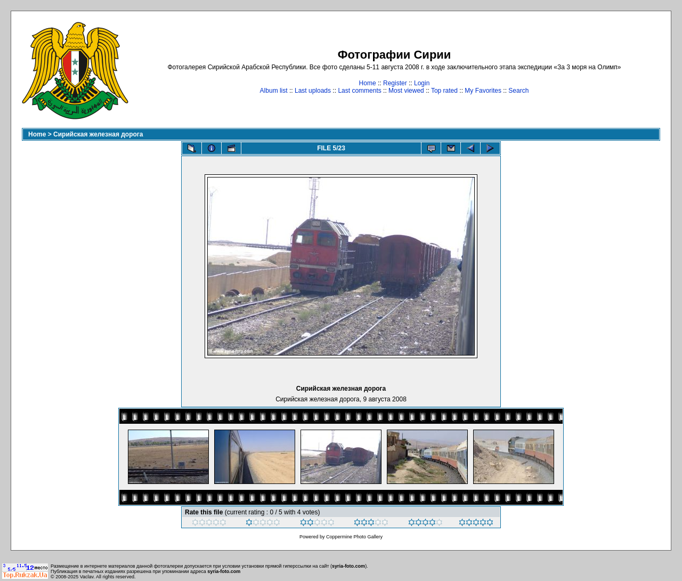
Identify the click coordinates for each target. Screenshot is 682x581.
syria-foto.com (348, 566)
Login (421, 83)
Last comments (359, 90)
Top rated (444, 90)
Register (395, 83)
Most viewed (406, 90)
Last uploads (313, 90)
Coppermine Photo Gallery (354, 536)
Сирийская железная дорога (98, 134)
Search (518, 90)
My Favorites (483, 90)
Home (367, 83)
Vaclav (87, 576)
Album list (274, 90)
